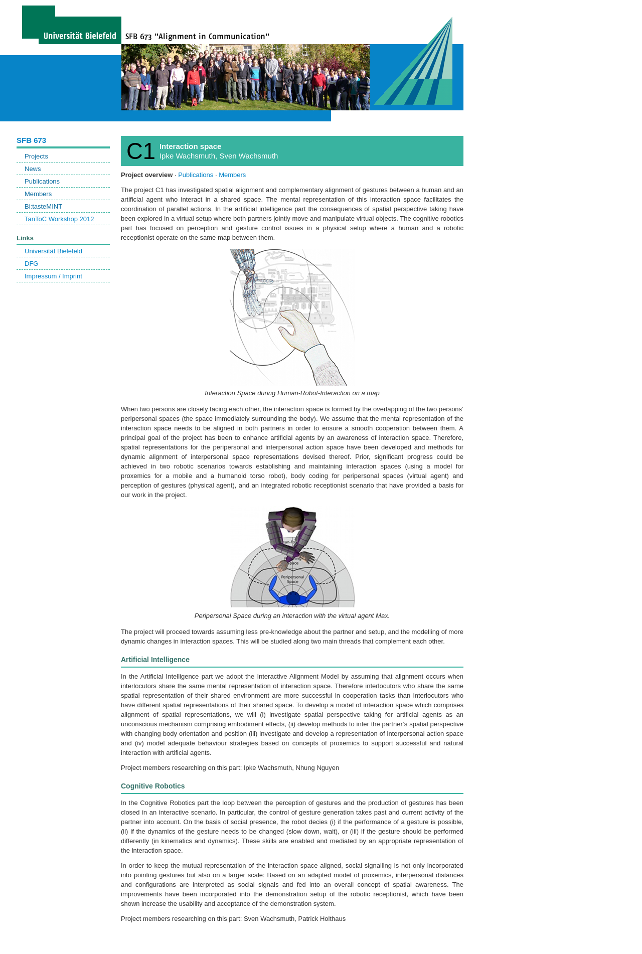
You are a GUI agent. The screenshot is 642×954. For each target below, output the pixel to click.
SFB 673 (31, 140)
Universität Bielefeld (53, 251)
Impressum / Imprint (53, 276)
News (33, 169)
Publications (42, 181)
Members (38, 194)
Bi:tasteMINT (43, 206)
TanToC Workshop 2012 (59, 219)
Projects (36, 156)
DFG (31, 263)
